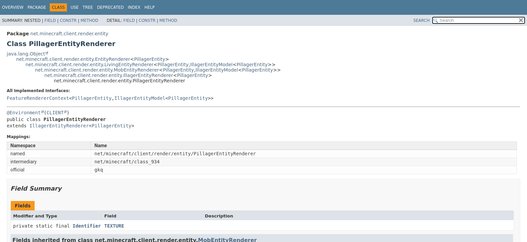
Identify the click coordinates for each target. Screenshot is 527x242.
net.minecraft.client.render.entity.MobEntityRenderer (97, 70)
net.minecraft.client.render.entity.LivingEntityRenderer (90, 64)
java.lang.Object (26, 53)
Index (134, 7)
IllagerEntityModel (211, 64)
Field (50, 20)
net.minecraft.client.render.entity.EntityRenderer (73, 59)
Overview (13, 7)
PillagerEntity (149, 59)
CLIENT (55, 112)
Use (75, 7)
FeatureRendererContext (38, 98)
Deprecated (110, 7)
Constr (68, 20)
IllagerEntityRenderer (59, 125)
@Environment (24, 112)
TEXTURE (114, 226)
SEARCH (421, 20)
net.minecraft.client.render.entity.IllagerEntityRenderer (108, 75)
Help (150, 7)
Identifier (87, 226)
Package (37, 7)
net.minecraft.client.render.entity (69, 33)
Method (89, 20)
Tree (88, 7)
